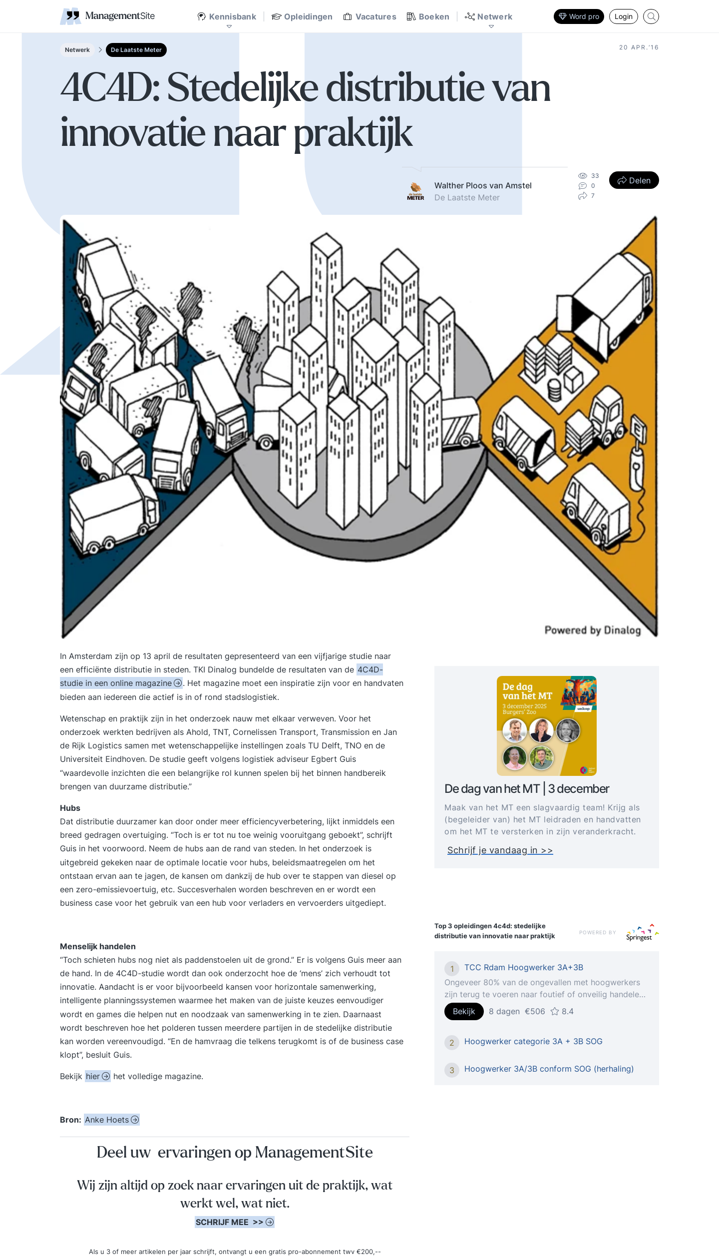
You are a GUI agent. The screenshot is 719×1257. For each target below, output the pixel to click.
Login (624, 16)
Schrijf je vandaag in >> (506, 850)
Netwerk (77, 49)
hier (93, 1076)
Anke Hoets (107, 1120)
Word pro (579, 16)
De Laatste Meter (136, 49)
